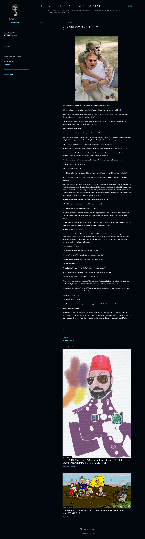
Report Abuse (9, 74)
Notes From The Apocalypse (74, 6)
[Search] (130, 6)
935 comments (71, 466)
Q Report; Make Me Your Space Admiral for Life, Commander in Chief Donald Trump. (93, 461)
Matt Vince (92, 533)
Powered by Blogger (87, 529)
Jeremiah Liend (9, 61)
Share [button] (42, 23)
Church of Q (8, 64)
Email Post (70, 330)
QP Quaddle (14, 19)
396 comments (71, 517)
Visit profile (14, 22)
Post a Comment (68, 340)
